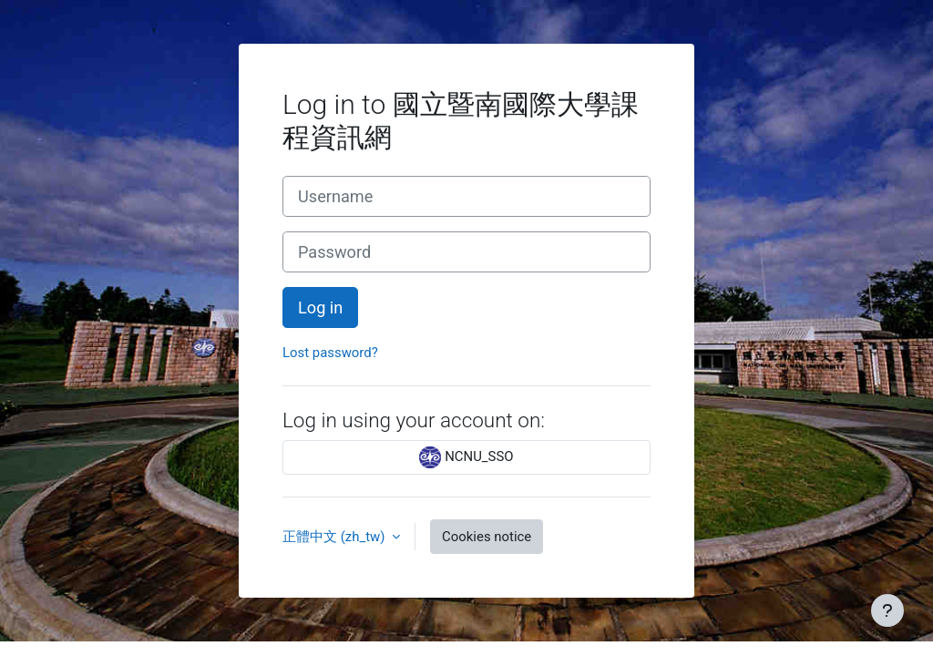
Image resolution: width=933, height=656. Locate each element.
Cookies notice (486, 536)
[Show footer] (887, 610)
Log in (320, 307)
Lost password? (330, 352)
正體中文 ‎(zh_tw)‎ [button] (335, 536)
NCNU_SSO (466, 457)
